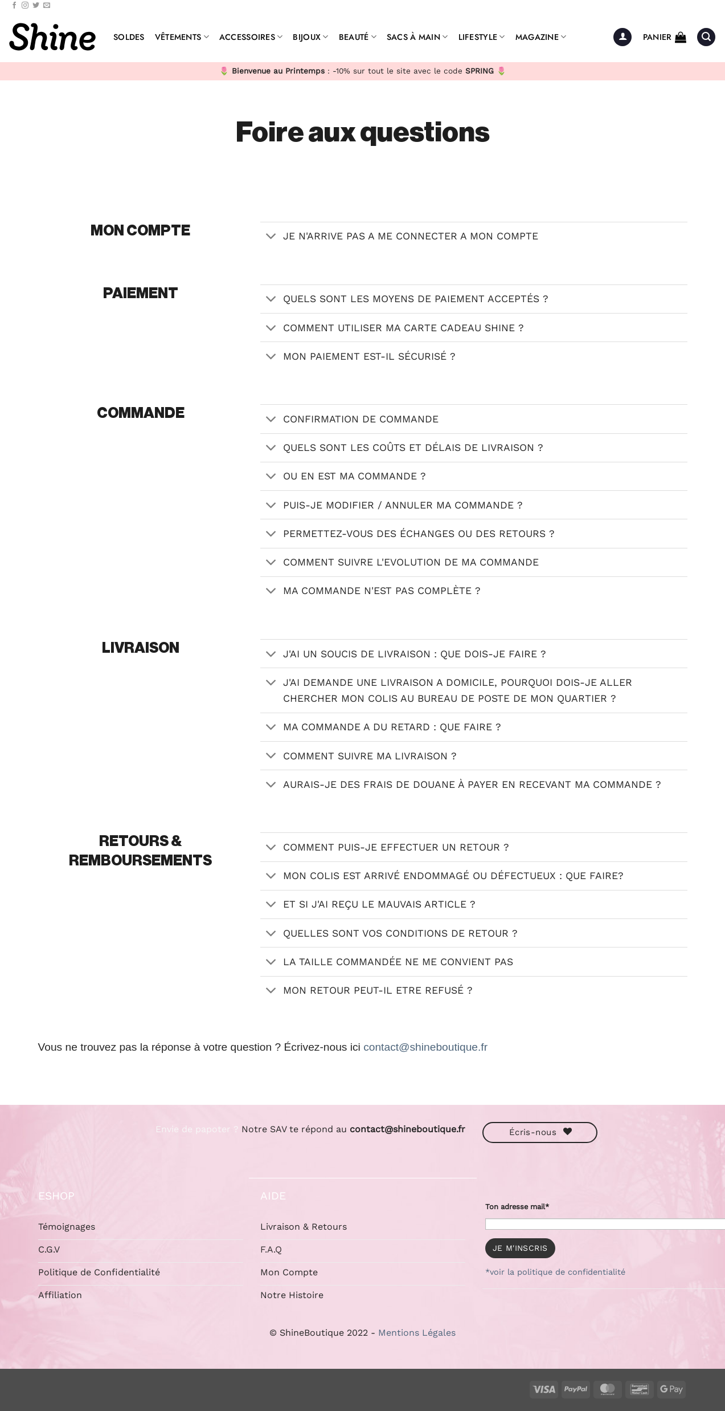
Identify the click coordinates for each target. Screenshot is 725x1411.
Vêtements (182, 37)
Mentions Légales (417, 1332)
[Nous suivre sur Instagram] (25, 6)
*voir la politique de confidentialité (555, 1271)
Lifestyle (481, 37)
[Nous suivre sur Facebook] (14, 6)
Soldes (129, 37)
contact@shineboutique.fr (425, 1047)
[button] (622, 37)
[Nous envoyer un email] (46, 6)
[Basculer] (271, 237)
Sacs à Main (417, 37)
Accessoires (251, 37)
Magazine (541, 37)
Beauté (357, 37)
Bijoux (310, 37)
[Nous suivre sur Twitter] (35, 6)
